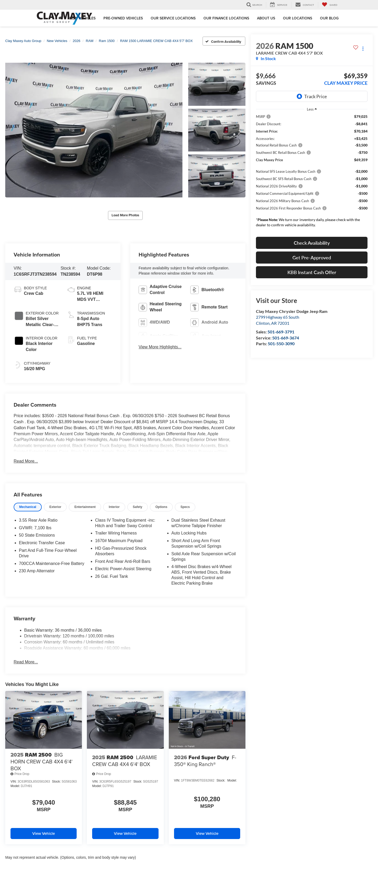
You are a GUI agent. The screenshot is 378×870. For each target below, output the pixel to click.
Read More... (26, 460)
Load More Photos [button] (125, 214)
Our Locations (297, 18)
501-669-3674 (285, 337)
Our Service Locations (173, 18)
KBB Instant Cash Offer (311, 272)
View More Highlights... (160, 346)
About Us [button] (266, 18)
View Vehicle (43, 833)
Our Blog (329, 18)
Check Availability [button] (312, 243)
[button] (93, 129)
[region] (312, 172)
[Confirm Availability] (224, 41)
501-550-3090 (281, 343)
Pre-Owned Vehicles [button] (123, 18)
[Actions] (363, 48)
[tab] (28, 506)
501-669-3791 (280, 331)
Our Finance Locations (226, 18)
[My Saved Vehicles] (329, 5)
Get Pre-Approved (311, 257)
